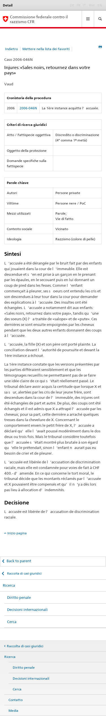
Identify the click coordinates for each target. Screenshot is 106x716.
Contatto (15, 700)
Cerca (11, 621)
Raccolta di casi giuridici (24, 573)
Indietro (11, 49)
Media (13, 710)
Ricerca (9, 585)
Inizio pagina (17, 533)
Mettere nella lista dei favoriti (46, 49)
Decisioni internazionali (27, 609)
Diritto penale (19, 597)
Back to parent (19, 561)
